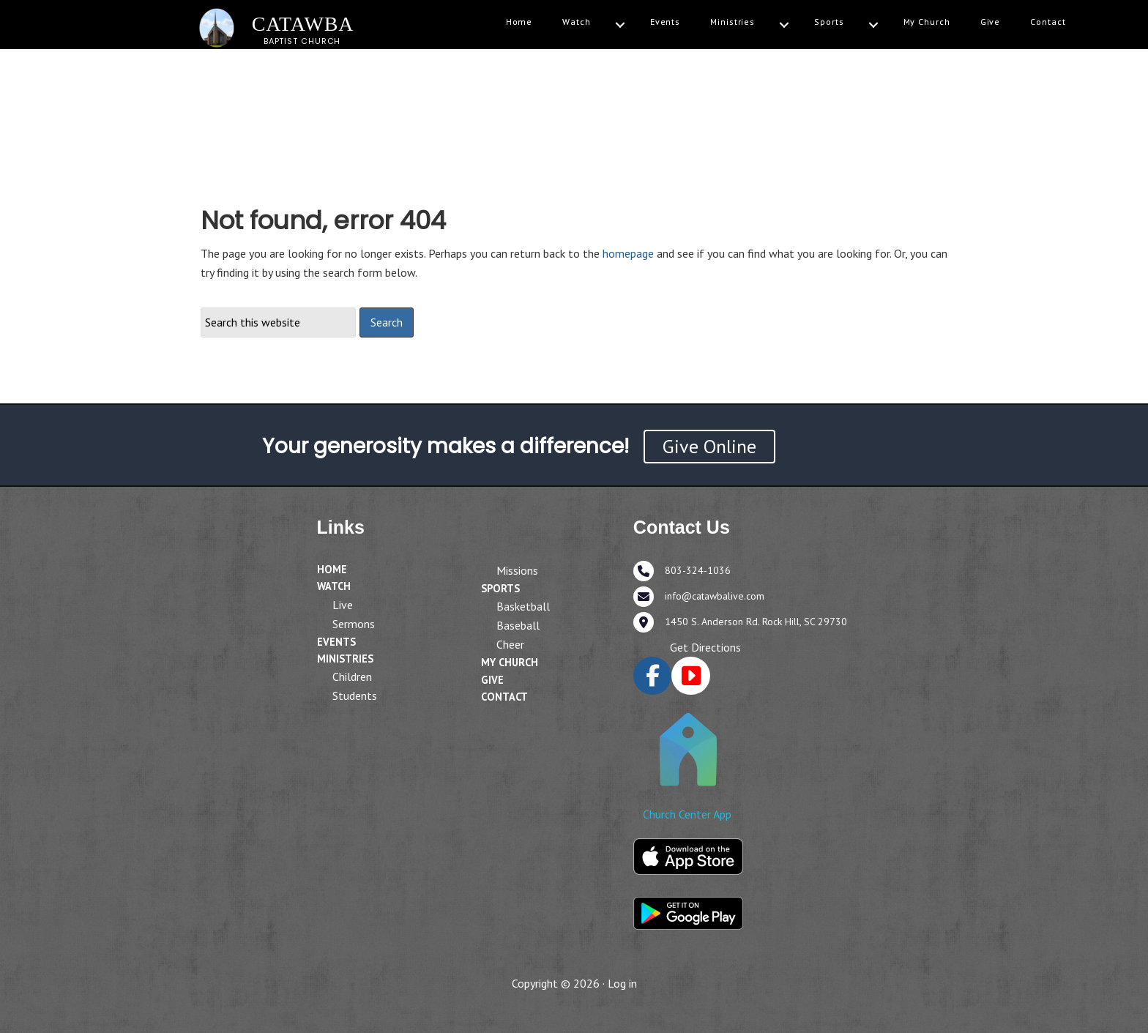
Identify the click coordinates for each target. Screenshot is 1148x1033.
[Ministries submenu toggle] (784, 25)
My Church (926, 21)
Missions (517, 570)
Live (342, 604)
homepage (628, 253)
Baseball (518, 625)
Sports (828, 21)
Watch (576, 21)
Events (665, 21)
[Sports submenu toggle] (873, 25)
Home (519, 21)
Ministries (732, 21)
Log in (622, 983)
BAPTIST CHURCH (302, 41)
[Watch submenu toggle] (620, 25)
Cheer (510, 644)
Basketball (523, 606)
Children (352, 676)
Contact (1047, 21)
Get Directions (705, 647)
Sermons (353, 623)
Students (354, 695)
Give (990, 21)
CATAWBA (303, 23)
